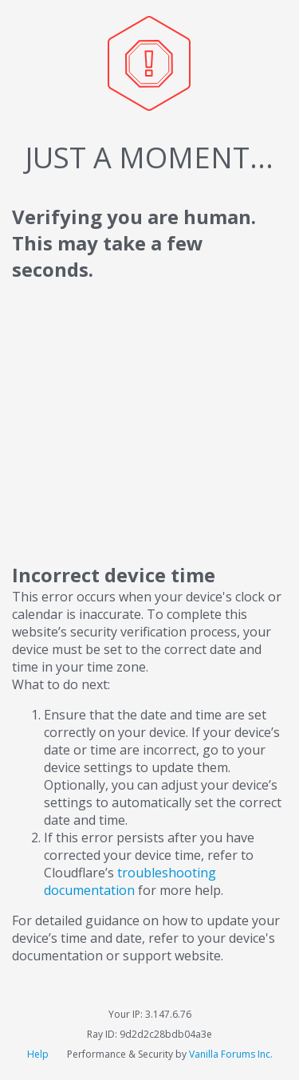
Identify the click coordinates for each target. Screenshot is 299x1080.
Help (39, 1054)
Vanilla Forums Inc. (231, 1054)
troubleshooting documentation (130, 881)
